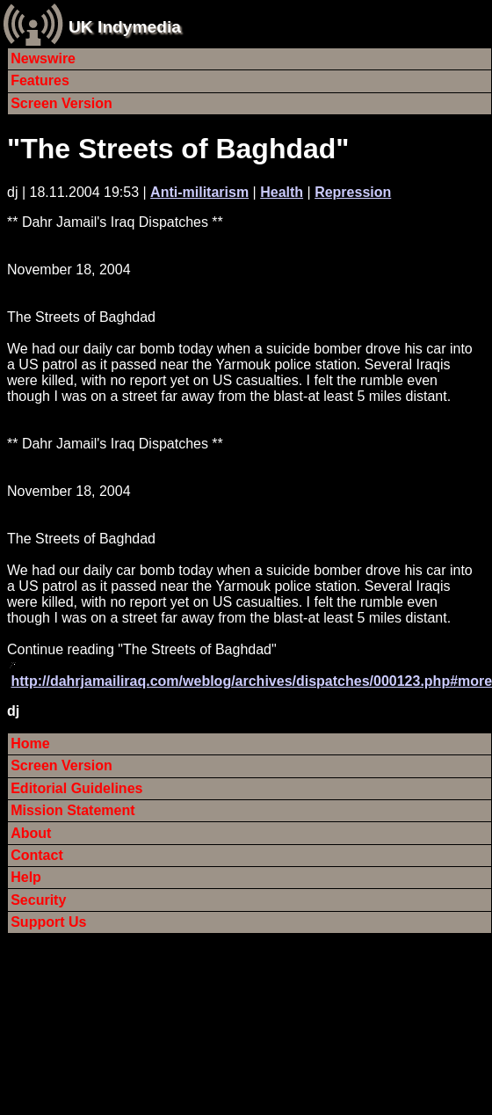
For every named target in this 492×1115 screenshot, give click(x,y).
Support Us (48, 922)
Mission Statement (72, 810)
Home (30, 743)
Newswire (43, 58)
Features (40, 80)
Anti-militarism (199, 192)
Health (281, 192)
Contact (37, 855)
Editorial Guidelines (76, 788)
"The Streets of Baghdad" (178, 148)
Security (38, 900)
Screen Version (61, 103)
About (31, 833)
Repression (353, 192)
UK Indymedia (125, 27)
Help (26, 877)
